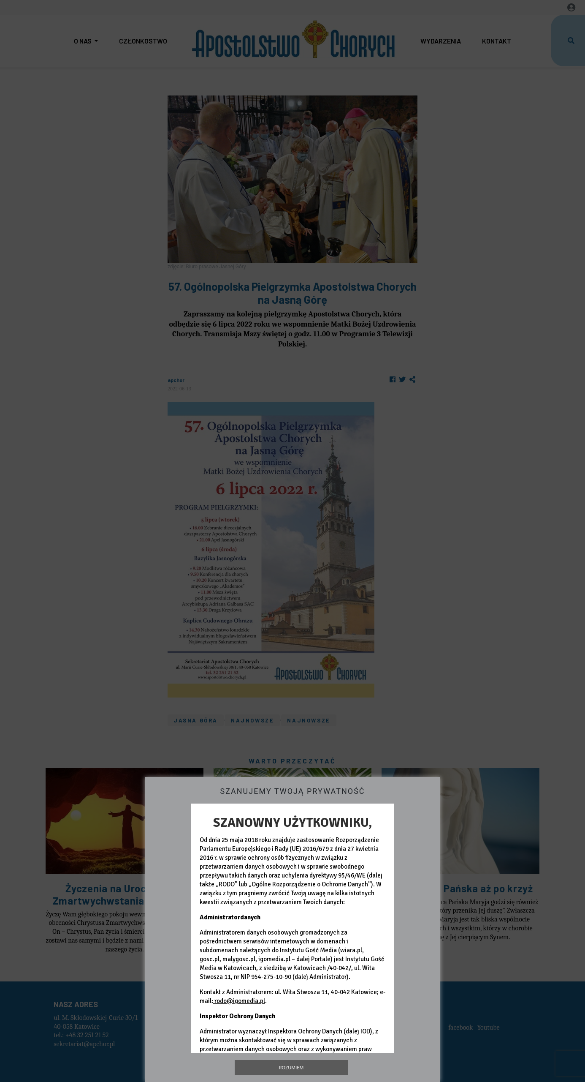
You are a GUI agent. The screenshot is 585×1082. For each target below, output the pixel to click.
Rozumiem (291, 1067)
